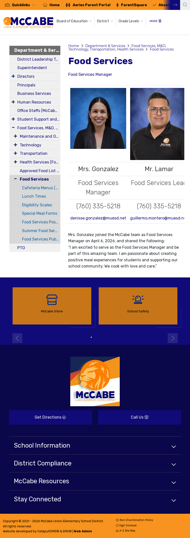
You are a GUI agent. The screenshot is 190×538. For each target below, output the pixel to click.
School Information (42, 445)
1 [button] (91, 337)
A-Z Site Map (125, 531)
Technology (30, 145)
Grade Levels (131, 21)
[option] (20, 5)
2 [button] (98, 337)
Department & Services (37, 50)
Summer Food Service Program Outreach (41, 230)
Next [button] (171, 5)
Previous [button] (17, 338)
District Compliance (42, 463)
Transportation (34, 153)
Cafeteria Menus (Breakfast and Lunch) (41, 188)
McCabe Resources (41, 481)
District (105, 21)
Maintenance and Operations (40, 136)
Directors (25, 76)
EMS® (67, 531)
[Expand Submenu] (13, 76)
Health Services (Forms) (40, 162)
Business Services (34, 93)
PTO (21, 247)
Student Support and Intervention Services (38, 119)
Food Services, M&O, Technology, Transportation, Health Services (38, 128)
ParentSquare (134, 5)
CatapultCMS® (48, 531)
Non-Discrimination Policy (134, 520)
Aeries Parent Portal (91, 5)
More (155, 21)
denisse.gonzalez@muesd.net (98, 218)
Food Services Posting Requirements (41, 222)
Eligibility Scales (37, 205)
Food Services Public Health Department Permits (41, 239)
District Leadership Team (38, 59)
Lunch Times (34, 196)
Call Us (123, 419)
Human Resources (34, 102)
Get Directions (37, 419)
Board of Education (74, 21)
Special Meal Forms (39, 213)
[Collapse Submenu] (14, 179)
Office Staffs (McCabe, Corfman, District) (38, 110)
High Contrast (128, 525)
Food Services (34, 179)
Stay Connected (37, 499)
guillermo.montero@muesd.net (159, 218)
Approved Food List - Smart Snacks (40, 170)
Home (54, 5)
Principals (26, 85)
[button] (24, 5)
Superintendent (32, 67)
